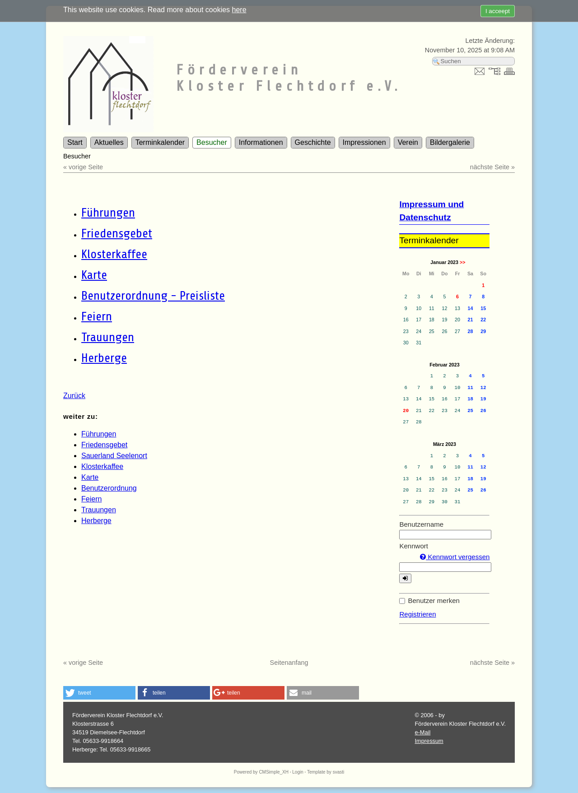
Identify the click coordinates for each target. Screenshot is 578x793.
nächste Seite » (492, 167)
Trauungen (107, 337)
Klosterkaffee (114, 254)
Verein (408, 142)
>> (462, 262)
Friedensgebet (116, 233)
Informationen (261, 142)
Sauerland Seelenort (114, 455)
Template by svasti (325, 772)
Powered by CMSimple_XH (261, 772)
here (239, 10)
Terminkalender (160, 142)
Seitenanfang (289, 662)
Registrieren (417, 614)
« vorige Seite (83, 167)
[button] (99, 693)
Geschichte (313, 142)
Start (75, 142)
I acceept (497, 11)
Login (297, 772)
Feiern (96, 316)
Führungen (108, 212)
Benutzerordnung (109, 488)
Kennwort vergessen (454, 557)
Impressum (429, 740)
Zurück (74, 395)
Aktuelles (109, 142)
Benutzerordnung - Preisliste (153, 295)
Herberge (104, 358)
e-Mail (422, 732)
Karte (94, 275)
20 (406, 411)
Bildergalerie (450, 142)
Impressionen (364, 142)
